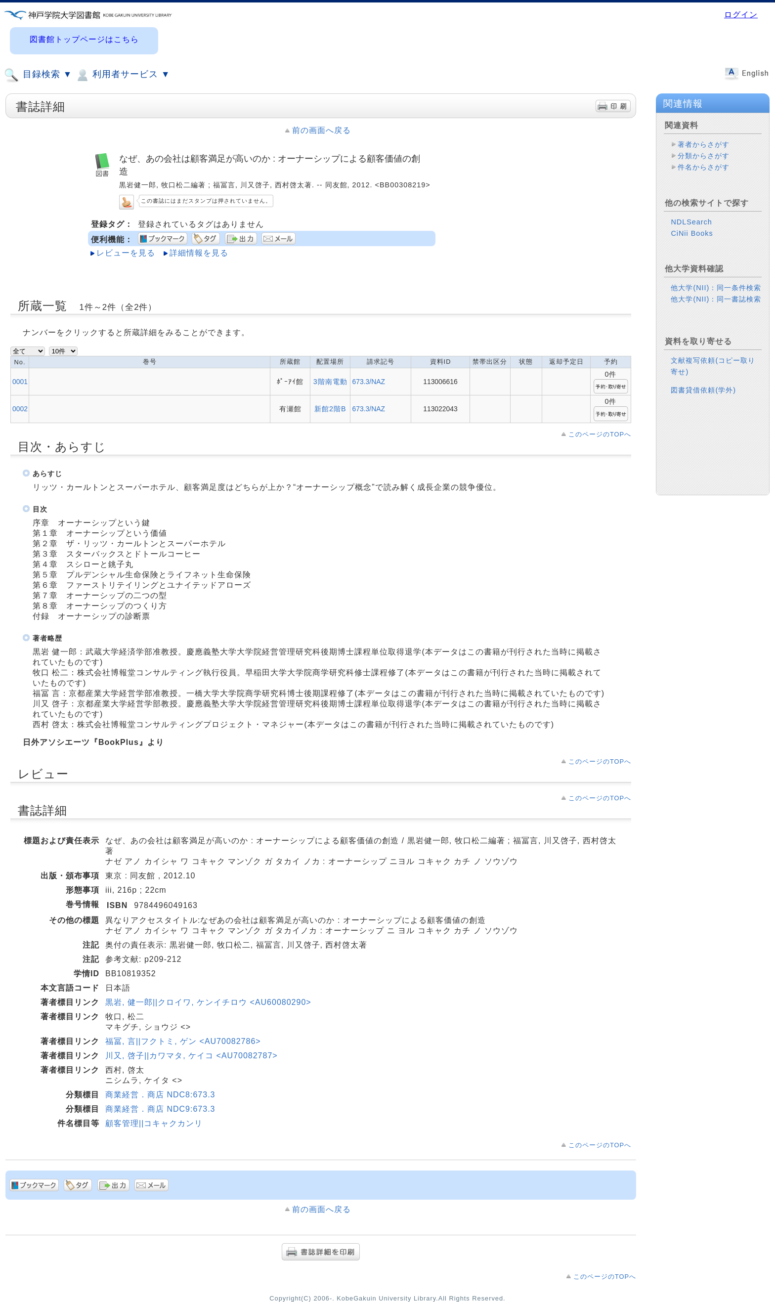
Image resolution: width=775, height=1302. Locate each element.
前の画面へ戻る (321, 130)
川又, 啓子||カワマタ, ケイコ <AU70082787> (191, 1055)
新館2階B (330, 409)
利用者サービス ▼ (122, 75)
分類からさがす (704, 156)
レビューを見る (125, 253)
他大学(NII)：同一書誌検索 (716, 299)
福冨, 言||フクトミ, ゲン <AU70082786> (183, 1041)
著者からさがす (704, 144)
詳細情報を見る (199, 253)
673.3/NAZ (368, 382)
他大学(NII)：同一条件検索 (716, 288)
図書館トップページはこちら (84, 39)
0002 (20, 409)
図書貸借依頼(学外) (703, 390)
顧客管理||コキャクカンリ (154, 1123)
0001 (20, 382)
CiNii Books (692, 233)
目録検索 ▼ (38, 75)
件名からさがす (704, 167)
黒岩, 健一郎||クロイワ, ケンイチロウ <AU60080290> (208, 1002)
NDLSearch (691, 222)
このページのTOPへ (599, 434)
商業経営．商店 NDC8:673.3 (160, 1094)
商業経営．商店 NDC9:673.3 (160, 1109)
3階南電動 (330, 382)
